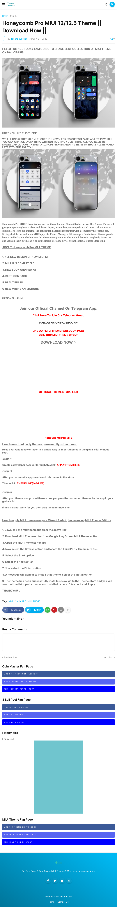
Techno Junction (63, 896)
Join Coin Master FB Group (59, 689)
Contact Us (63, 901)
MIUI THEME (34, 601)
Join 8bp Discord (59, 714)
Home (5, 16)
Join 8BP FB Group (59, 722)
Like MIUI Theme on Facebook (59, 827)
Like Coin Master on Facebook (59, 673)
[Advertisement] (58, 369)
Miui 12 (13, 16)
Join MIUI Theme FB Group (59, 842)
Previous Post (10, 657)
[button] (3, 4)
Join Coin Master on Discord (59, 681)
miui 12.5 (21, 601)
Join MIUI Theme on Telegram (59, 834)
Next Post (108, 657)
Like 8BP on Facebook (59, 707)
